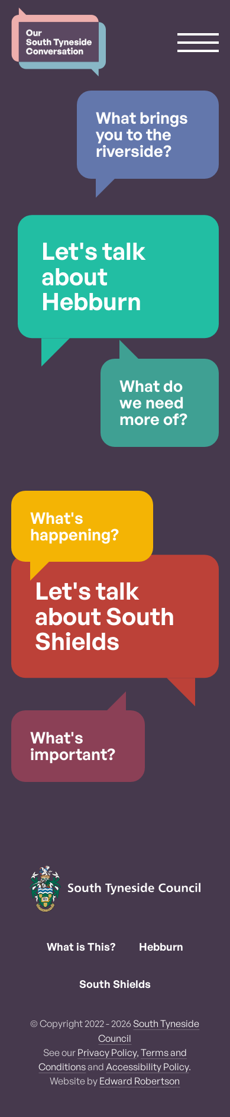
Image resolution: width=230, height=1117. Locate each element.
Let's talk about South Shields (104, 615)
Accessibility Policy (147, 1067)
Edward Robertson (139, 1081)
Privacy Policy (107, 1052)
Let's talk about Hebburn (93, 276)
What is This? (81, 946)
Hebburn (161, 946)
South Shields (115, 983)
